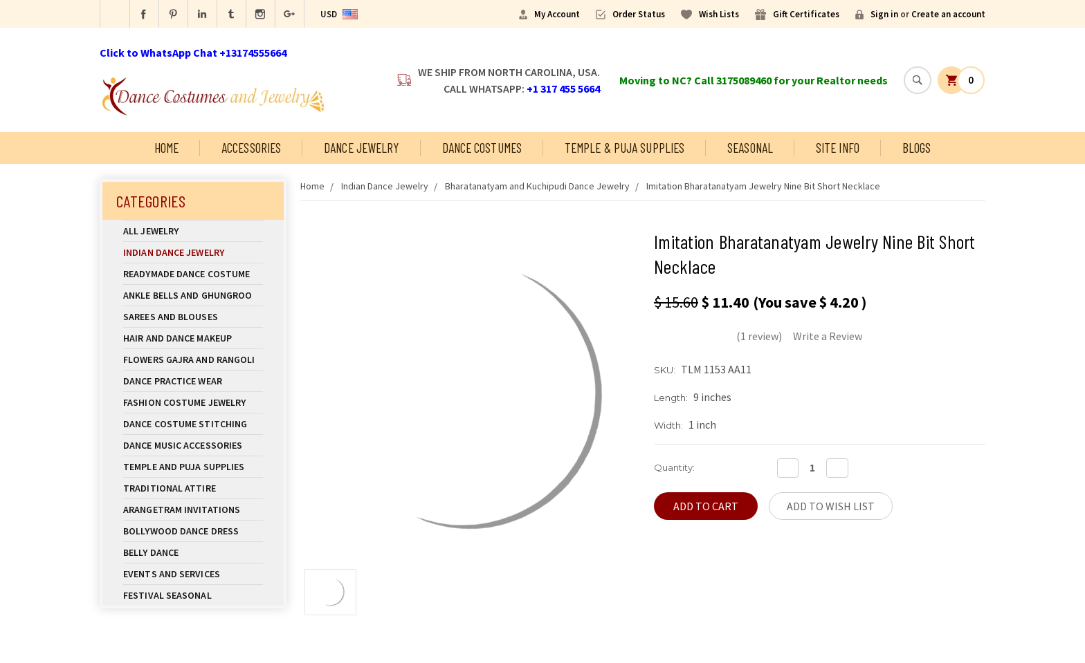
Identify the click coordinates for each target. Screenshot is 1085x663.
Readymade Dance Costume (193, 274)
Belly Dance (193, 552)
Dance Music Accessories (182, 445)
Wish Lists (719, 14)
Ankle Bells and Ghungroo (187, 295)
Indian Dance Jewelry (193, 252)
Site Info (837, 148)
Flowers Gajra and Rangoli (189, 359)
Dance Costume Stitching (185, 424)
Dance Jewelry (361, 148)
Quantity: (674, 467)
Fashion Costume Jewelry (193, 402)
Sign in (884, 14)
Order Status (638, 14)
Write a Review (827, 336)
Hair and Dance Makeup (193, 338)
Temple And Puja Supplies (193, 466)
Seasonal (750, 148)
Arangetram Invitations (181, 509)
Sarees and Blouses (193, 316)
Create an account (948, 14)
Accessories (251, 148)
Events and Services (171, 574)
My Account (557, 14)
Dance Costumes (482, 148)
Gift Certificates (806, 14)
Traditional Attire (169, 488)
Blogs (916, 148)
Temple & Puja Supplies (624, 148)
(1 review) (759, 336)
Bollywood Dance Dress (181, 531)
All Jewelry (193, 231)
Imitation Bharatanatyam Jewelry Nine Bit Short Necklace (763, 186)
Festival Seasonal (167, 595)
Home (166, 148)
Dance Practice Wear (193, 381)
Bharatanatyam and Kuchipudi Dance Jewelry (537, 186)
